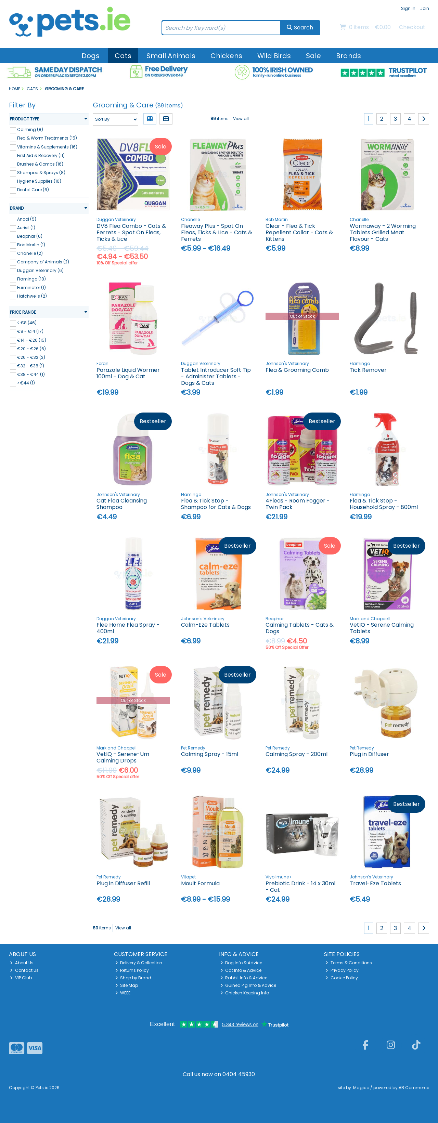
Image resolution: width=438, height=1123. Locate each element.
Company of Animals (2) (43, 262)
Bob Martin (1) (31, 245)
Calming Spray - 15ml (209, 754)
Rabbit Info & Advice (244, 978)
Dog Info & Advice (241, 963)
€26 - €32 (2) (31, 357)
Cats (123, 56)
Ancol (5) (26, 219)
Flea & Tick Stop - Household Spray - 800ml (384, 504)
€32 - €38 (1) (30, 366)
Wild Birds (274, 56)
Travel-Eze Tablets (375, 883)
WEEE (123, 993)
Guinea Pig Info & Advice (248, 985)
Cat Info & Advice (241, 970)
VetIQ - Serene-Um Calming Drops (122, 757)
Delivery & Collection (139, 963)
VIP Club (21, 978)
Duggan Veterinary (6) (40, 270)
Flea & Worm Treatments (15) (47, 138)
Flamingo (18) (31, 279)
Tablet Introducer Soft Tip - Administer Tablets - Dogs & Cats (216, 376)
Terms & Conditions (348, 963)
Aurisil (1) (26, 228)
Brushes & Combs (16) (40, 164)
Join (424, 8)
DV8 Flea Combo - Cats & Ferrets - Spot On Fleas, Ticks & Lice (131, 232)
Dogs (90, 56)
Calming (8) (30, 129)
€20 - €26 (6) (31, 348)
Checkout (412, 27)
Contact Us (24, 970)
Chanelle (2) (30, 253)
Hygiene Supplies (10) (39, 181)
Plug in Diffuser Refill (123, 883)
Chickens (226, 56)
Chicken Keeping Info (244, 993)
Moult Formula (200, 883)
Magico (361, 1088)
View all (241, 118)
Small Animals (170, 56)
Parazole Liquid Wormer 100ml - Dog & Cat (128, 373)
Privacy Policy (342, 970)
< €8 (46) (27, 323)
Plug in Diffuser (369, 754)
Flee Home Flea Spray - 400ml (127, 628)
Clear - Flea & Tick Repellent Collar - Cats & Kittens (299, 232)
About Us (22, 963)
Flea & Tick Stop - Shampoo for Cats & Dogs (216, 504)
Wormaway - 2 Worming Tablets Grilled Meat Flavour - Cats (383, 232)
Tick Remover (368, 370)
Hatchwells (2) (32, 296)
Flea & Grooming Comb (297, 370)
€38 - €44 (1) (31, 374)
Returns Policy (132, 970)
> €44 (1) (26, 383)
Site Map (126, 985)
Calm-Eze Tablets (205, 625)
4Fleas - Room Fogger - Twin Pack (298, 504)
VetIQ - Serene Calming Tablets (382, 628)
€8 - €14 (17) (30, 331)
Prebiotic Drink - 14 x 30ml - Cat (300, 886)
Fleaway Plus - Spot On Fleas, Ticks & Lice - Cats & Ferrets (216, 232)
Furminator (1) (31, 287)
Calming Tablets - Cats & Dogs (300, 628)
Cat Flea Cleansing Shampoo (121, 504)
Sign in (408, 8)
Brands (348, 56)
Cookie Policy (341, 978)
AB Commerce (414, 1088)
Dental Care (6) (33, 190)
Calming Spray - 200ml (296, 754)
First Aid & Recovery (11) (41, 155)
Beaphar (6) (29, 236)
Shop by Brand (133, 978)
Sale (313, 56)
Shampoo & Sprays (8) (41, 172)
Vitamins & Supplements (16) (47, 146)
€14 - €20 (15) (31, 340)
